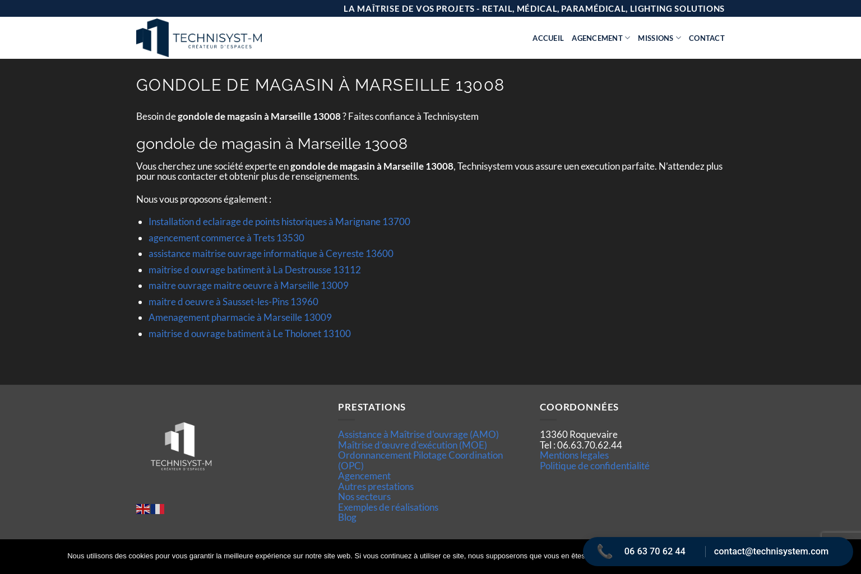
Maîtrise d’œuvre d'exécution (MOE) (412, 445)
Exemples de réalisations (388, 507)
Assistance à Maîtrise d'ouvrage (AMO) (418, 434)
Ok (634, 557)
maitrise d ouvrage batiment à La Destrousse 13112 (255, 270)
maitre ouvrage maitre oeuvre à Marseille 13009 (249, 285)
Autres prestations (376, 486)
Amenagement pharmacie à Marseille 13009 (240, 317)
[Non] (846, 560)
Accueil (548, 38)
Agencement (601, 37)
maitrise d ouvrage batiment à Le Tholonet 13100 (250, 333)
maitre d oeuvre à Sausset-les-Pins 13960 (233, 301)
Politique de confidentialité (595, 466)
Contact (707, 38)
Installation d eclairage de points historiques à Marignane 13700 (279, 221)
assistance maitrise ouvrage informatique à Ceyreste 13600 (271, 253)
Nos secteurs (364, 496)
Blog (347, 517)
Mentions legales (574, 455)
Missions (659, 37)
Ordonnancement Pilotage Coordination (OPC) (420, 460)
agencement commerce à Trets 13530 (226, 238)
